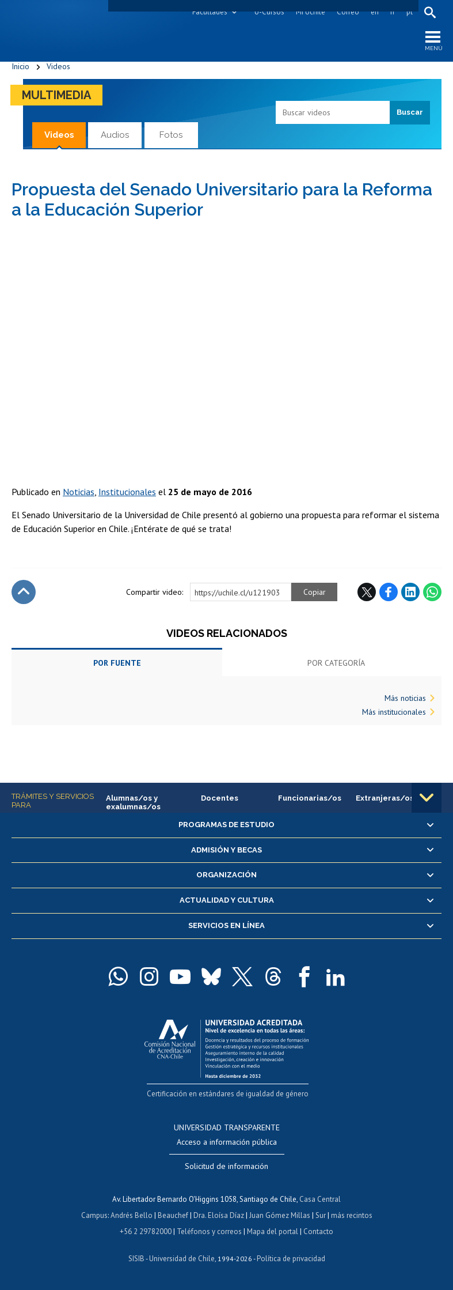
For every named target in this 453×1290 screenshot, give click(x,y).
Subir (24, 592)
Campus (94, 1215)
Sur (320, 1215)
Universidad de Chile (182, 1258)
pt (409, 12)
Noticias (78, 491)
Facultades (209, 12)
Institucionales (127, 491)
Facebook (388, 591)
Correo (348, 12)
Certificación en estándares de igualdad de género (228, 1094)
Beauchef (173, 1215)
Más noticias (405, 698)
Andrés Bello (132, 1215)
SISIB (136, 1258)
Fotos (170, 135)
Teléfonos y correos (209, 1231)
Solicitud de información (226, 1166)
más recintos (351, 1215)
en (375, 12)
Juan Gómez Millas (279, 1215)
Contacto (318, 1231)
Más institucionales (394, 711)
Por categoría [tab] (336, 663)
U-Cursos (269, 12)
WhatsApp (432, 592)
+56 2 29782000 (146, 1231)
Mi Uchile (310, 12)
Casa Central (320, 1199)
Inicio (20, 66)
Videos (58, 66)
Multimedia (56, 95)
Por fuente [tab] (117, 663)
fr (392, 12)
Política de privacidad (291, 1258)
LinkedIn (410, 592)
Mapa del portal (272, 1231)
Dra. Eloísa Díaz (218, 1215)
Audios (115, 135)
